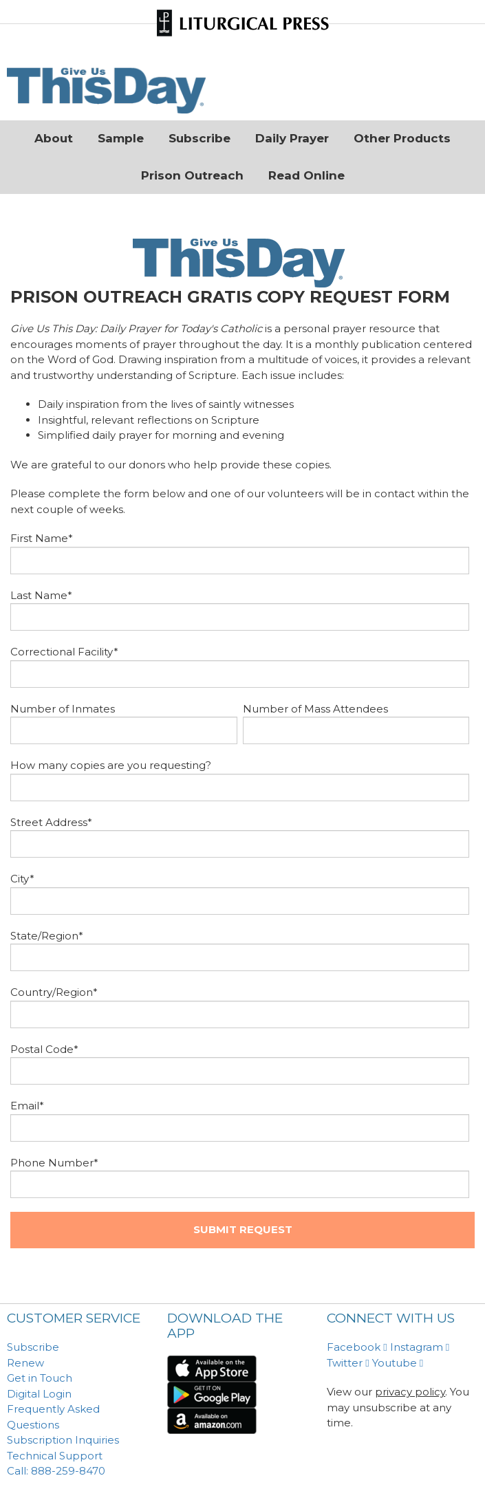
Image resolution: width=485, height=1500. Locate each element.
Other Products (402, 138)
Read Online (306, 175)
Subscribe (199, 138)
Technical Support (55, 1455)
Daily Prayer (292, 138)
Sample (121, 138)
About (53, 138)
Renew (25, 1362)
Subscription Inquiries (63, 1439)
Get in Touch (39, 1377)
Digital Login (39, 1393)
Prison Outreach (192, 175)
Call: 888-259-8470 (56, 1470)
